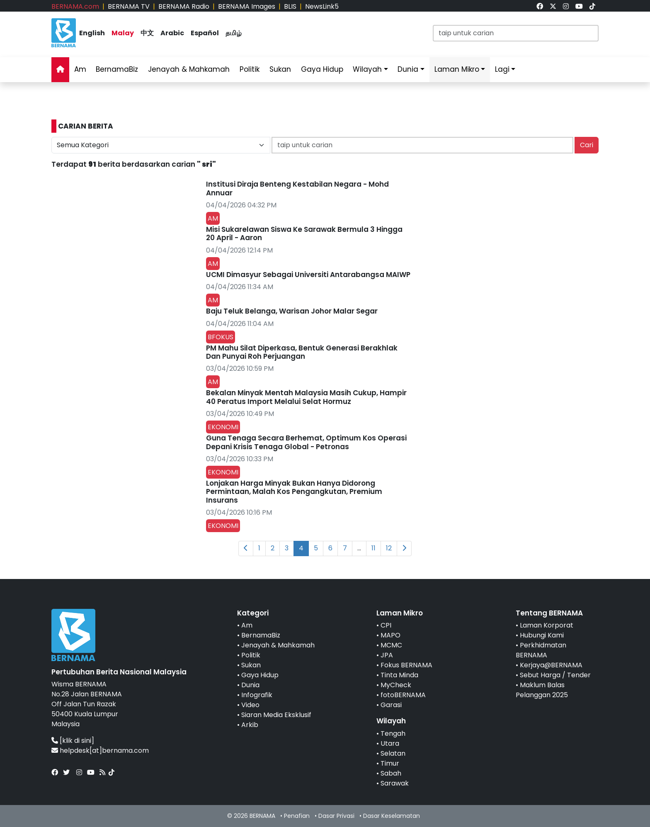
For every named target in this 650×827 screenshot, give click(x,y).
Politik (250, 69)
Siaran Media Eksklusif (276, 715)
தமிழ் (234, 33)
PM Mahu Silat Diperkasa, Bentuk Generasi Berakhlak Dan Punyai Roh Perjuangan (302, 352)
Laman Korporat (546, 625)
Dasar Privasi (336, 816)
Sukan (280, 69)
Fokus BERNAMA (406, 665)
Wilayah (367, 69)
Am (80, 69)
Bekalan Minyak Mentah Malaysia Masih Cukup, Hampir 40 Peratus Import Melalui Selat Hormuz (306, 397)
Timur (390, 763)
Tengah (393, 733)
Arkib (249, 725)
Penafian (297, 816)
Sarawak (395, 783)
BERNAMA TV (129, 6)
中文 (147, 33)
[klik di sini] (77, 740)
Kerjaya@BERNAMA (551, 665)
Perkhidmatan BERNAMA (541, 650)
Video (250, 705)
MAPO (390, 635)
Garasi (391, 705)
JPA (387, 655)
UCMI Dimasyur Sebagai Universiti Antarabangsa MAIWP (308, 275)
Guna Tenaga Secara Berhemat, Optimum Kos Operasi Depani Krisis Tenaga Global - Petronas (306, 442)
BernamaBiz (117, 69)
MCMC (391, 645)
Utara (390, 743)
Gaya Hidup (322, 69)
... (359, 548)
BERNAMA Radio (183, 6)
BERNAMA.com (75, 6)
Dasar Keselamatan (391, 816)
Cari (586, 145)
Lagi (502, 69)
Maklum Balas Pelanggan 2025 (542, 690)
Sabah (391, 773)
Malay (123, 33)
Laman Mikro (456, 69)
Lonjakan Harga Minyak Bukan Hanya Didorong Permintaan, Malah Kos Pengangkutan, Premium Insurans (294, 491)
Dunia (408, 69)
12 (389, 548)
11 (373, 548)
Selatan (393, 753)
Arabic (172, 33)
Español (205, 33)
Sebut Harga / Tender (555, 675)
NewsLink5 (322, 6)
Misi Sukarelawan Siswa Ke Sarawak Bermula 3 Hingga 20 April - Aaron (304, 233)
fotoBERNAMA (403, 695)
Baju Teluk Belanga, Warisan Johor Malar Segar (292, 311)
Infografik (256, 695)
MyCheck (396, 685)
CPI (386, 625)
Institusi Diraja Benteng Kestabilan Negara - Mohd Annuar (297, 188)
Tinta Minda (399, 675)
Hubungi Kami (542, 635)
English (92, 33)
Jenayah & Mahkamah (189, 69)
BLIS (290, 6)
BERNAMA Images (246, 6)
